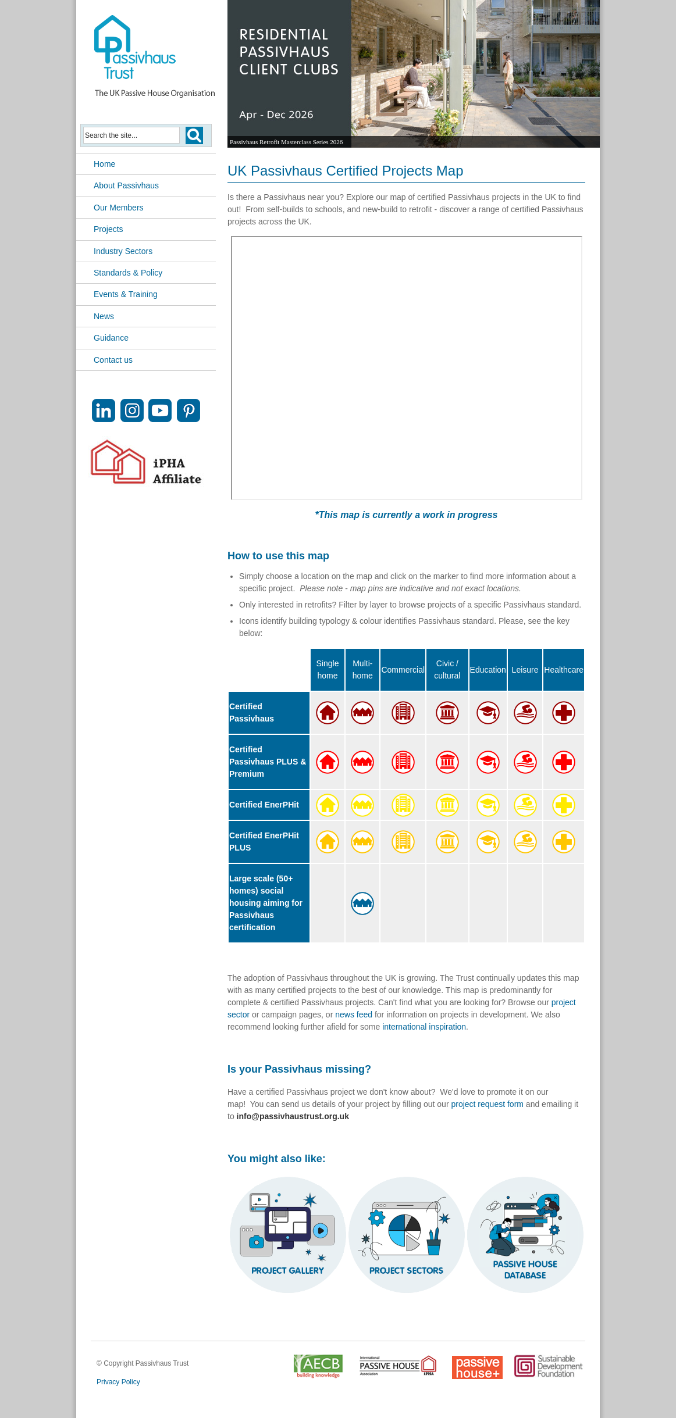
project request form (487, 1104)
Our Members (119, 207)
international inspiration (424, 1026)
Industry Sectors (123, 251)
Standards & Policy (128, 272)
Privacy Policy (118, 1382)
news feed (353, 1014)
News (104, 316)
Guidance (111, 337)
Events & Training (126, 294)
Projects (108, 229)
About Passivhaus (126, 185)
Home (104, 164)
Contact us (113, 360)
